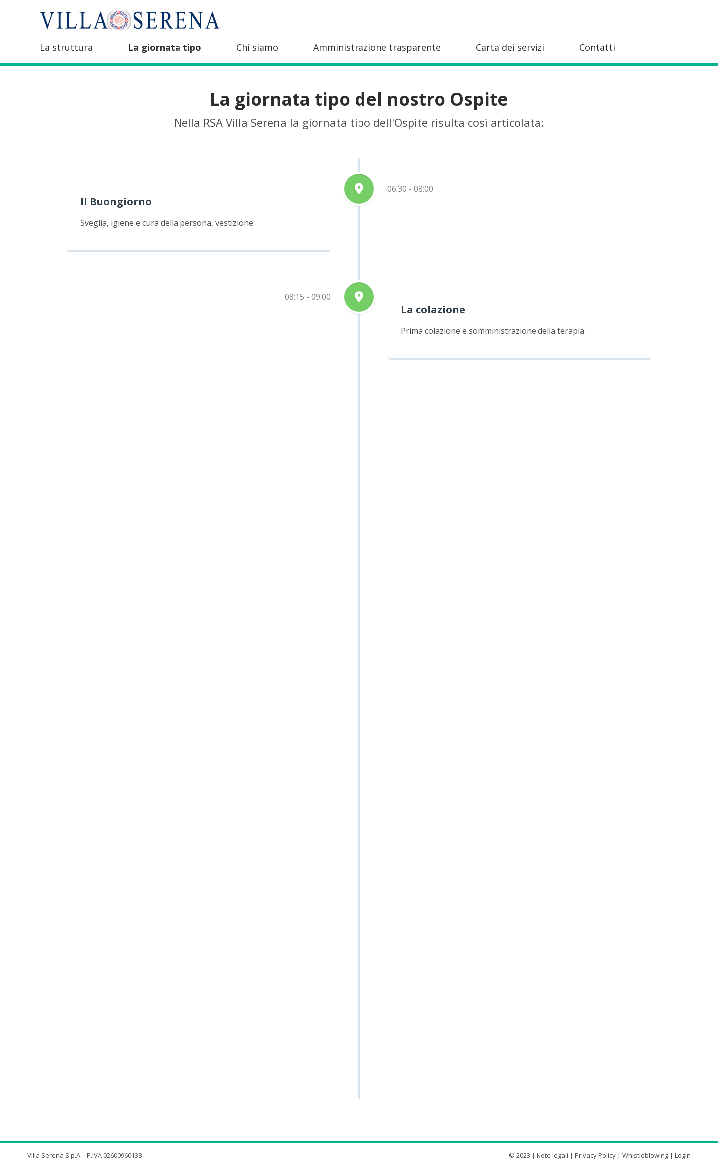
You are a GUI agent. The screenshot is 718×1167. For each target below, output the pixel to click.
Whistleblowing (645, 1155)
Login (683, 1155)
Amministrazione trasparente (377, 47)
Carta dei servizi (510, 47)
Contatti (597, 47)
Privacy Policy (595, 1155)
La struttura (66, 47)
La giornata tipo (164, 47)
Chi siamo (257, 47)
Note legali (552, 1155)
